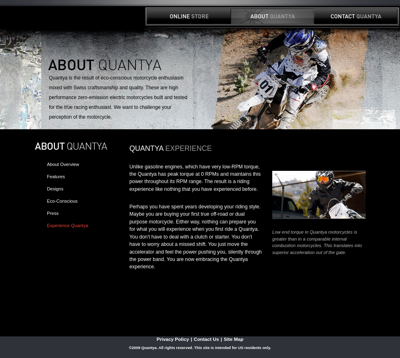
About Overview (63, 164)
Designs (55, 188)
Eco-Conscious (62, 201)
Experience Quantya (67, 225)
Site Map (233, 339)
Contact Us (206, 339)
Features (56, 176)
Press (53, 213)
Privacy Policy (173, 339)
